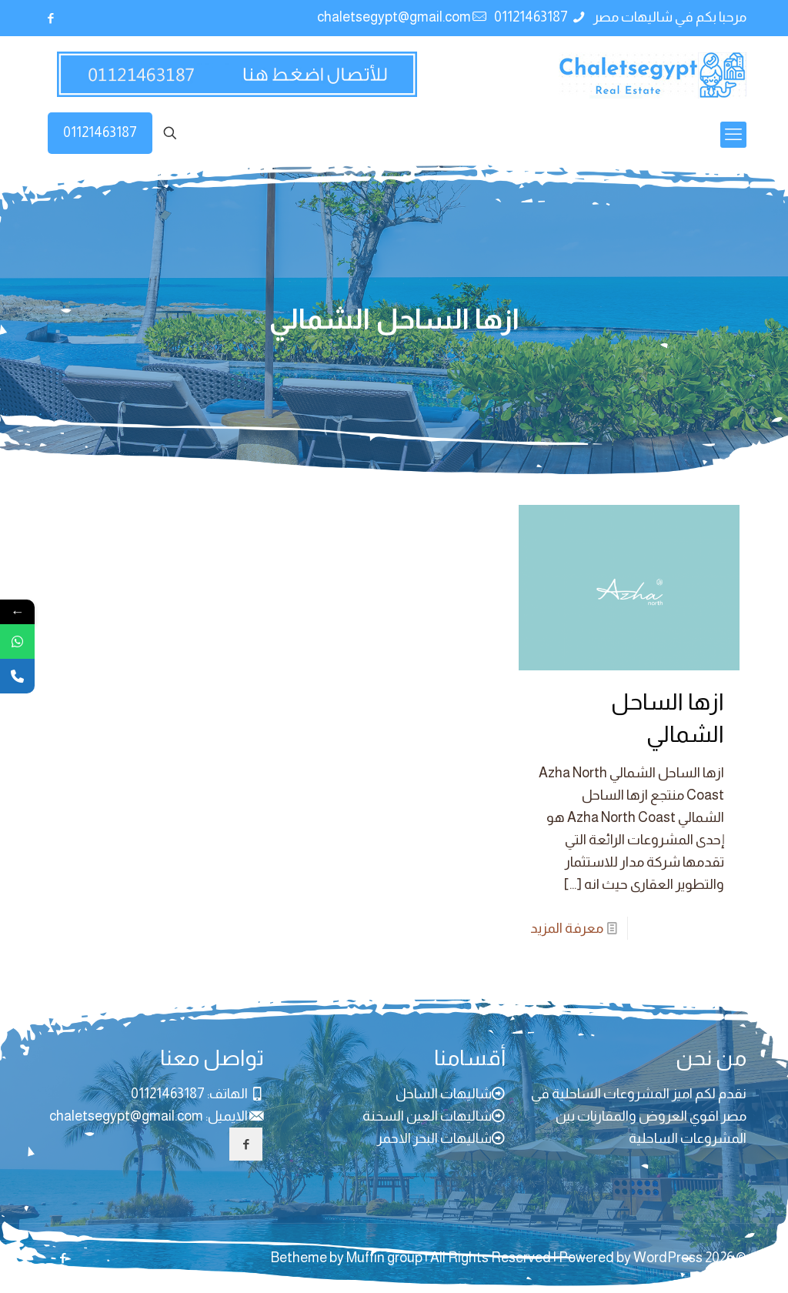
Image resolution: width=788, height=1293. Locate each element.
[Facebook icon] (50, 18)
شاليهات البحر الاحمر (434, 1138)
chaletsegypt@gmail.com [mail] (394, 17)
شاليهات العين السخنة (427, 1116)
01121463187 (100, 132)
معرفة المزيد (566, 928)
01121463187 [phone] (532, 17)
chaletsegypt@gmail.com (126, 1116)
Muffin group (384, 1257)
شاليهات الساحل (444, 1093)
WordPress (668, 1257)
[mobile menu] (733, 135)
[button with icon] (245, 1144)
